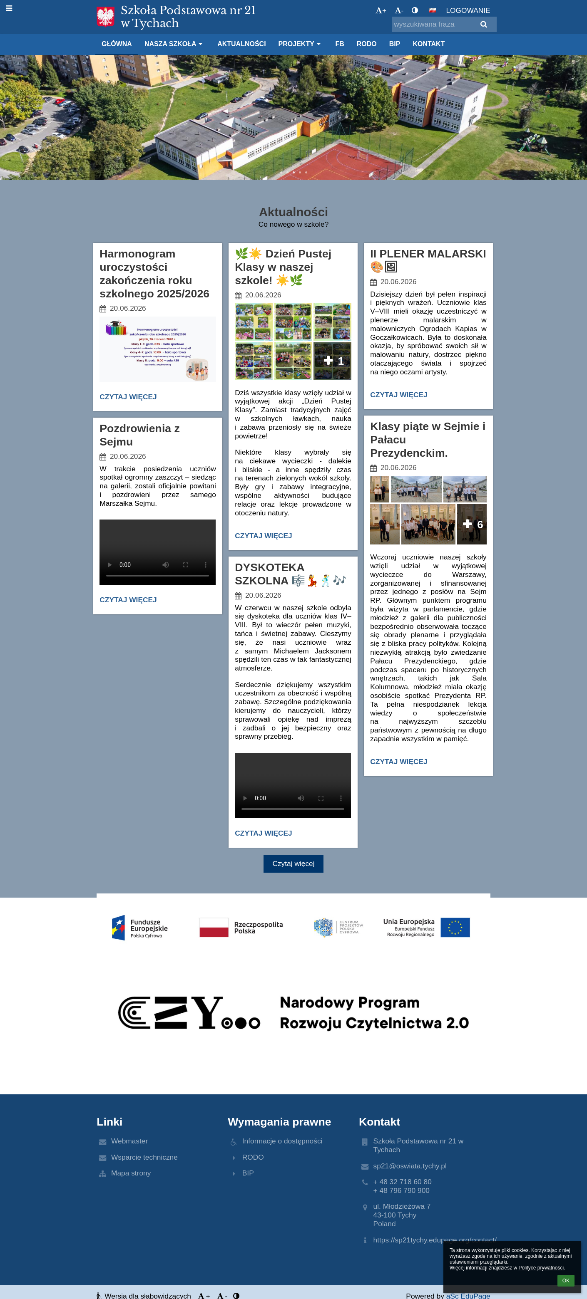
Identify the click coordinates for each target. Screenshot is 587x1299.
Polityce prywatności (541, 1268)
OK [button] (566, 1281)
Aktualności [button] (241, 43)
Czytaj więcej (129, 398)
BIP (248, 1173)
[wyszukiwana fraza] (444, 24)
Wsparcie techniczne (144, 1157)
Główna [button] (117, 43)
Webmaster (129, 1141)
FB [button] (339, 43)
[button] (432, 10)
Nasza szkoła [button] (174, 43)
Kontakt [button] (429, 43)
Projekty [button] (301, 43)
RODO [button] (367, 43)
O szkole (119, 142)
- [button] (399, 10)
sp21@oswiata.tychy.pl (410, 1166)
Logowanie (468, 10)
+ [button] (381, 10)
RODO (253, 1157)
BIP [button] (394, 43)
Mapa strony (131, 1173)
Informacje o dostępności (282, 1141)
